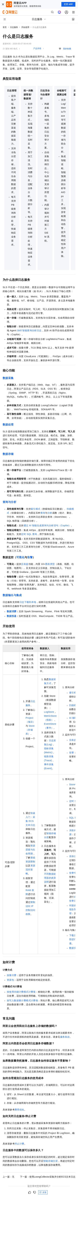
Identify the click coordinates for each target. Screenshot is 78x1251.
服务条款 (65, 1037)
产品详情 (37, 48)
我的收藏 (67, 49)
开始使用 (25, 27)
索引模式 (35, 509)
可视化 (20, 557)
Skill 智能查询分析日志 (29, 330)
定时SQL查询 (29, 534)
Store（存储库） (30, 730)
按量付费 (11, 975)
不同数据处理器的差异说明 (50, 878)
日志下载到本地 (27, 602)
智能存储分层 (50, 1161)
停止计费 (19, 1143)
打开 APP (68, 4)
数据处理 (8, 424)
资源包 (10, 980)
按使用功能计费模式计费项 (21, 991)
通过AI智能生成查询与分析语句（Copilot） (47, 525)
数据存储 (8, 454)
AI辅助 (73, 718)
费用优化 (19, 1109)
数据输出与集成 (12, 595)
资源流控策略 (30, 869)
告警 (30, 557)
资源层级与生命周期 (30, 849)
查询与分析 (9, 502)
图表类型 (50, 564)
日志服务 (14, 27)
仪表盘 (24, 564)
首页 (5, 27)
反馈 (42, 1192)
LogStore (49, 712)
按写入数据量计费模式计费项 (22, 1000)
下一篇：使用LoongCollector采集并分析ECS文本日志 (47, 1176)
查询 (42, 513)
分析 (50, 513)
